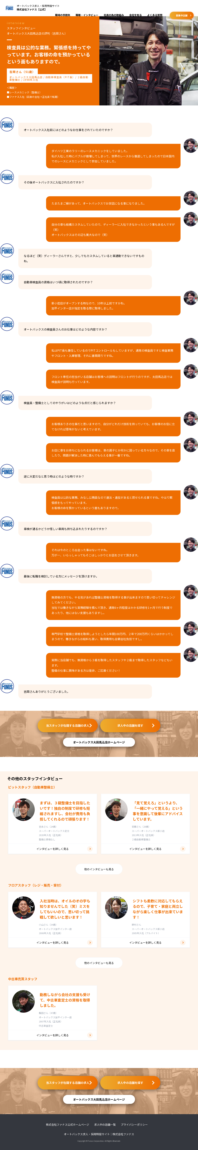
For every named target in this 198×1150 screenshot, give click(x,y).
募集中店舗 (182, 15)
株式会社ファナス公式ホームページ (67, 1124)
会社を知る (135, 15)
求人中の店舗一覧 (105, 1124)
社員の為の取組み (114, 15)
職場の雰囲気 (62, 15)
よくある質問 (154, 15)
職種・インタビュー (87, 15)
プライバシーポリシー (134, 1124)
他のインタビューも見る (99, 869)
